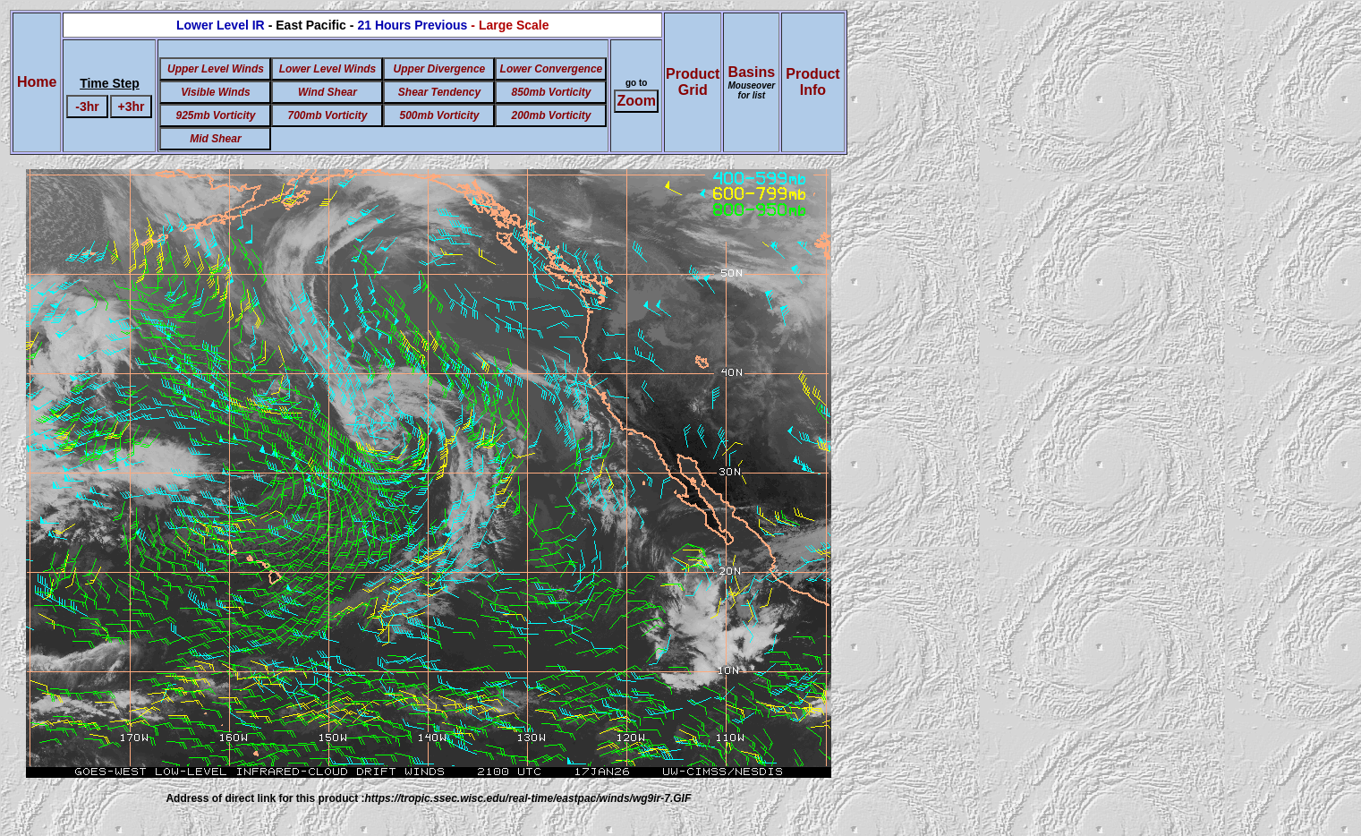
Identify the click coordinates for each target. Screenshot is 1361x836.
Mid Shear (215, 138)
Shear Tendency (439, 92)
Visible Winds (215, 92)
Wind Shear (327, 92)
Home (36, 82)
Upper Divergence (440, 69)
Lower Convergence (551, 69)
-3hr (86, 106)
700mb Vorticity (327, 115)
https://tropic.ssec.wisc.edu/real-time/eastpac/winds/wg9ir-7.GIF (527, 798)
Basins (751, 82)
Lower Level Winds (328, 69)
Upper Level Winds (215, 69)
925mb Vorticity (215, 115)
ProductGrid (692, 82)
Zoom (636, 100)
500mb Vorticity (439, 115)
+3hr (131, 106)
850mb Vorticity (551, 92)
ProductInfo (812, 82)
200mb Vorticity (551, 115)
